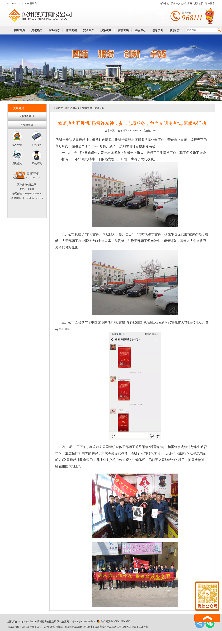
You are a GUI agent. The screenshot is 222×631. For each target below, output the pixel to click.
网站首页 (19, 30)
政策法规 (105, 30)
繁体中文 (176, 3)
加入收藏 (187, 3)
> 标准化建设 (27, 116)
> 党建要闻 (27, 125)
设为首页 (198, 3)
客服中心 (140, 30)
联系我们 (175, 30)
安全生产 (88, 30)
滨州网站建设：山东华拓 (135, 626)
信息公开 (157, 30)
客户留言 (210, 3)
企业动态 (54, 30)
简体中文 (164, 3)
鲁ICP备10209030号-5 (83, 621)
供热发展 (123, 30)
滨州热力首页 (72, 108)
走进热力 (36, 30)
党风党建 (71, 30)
